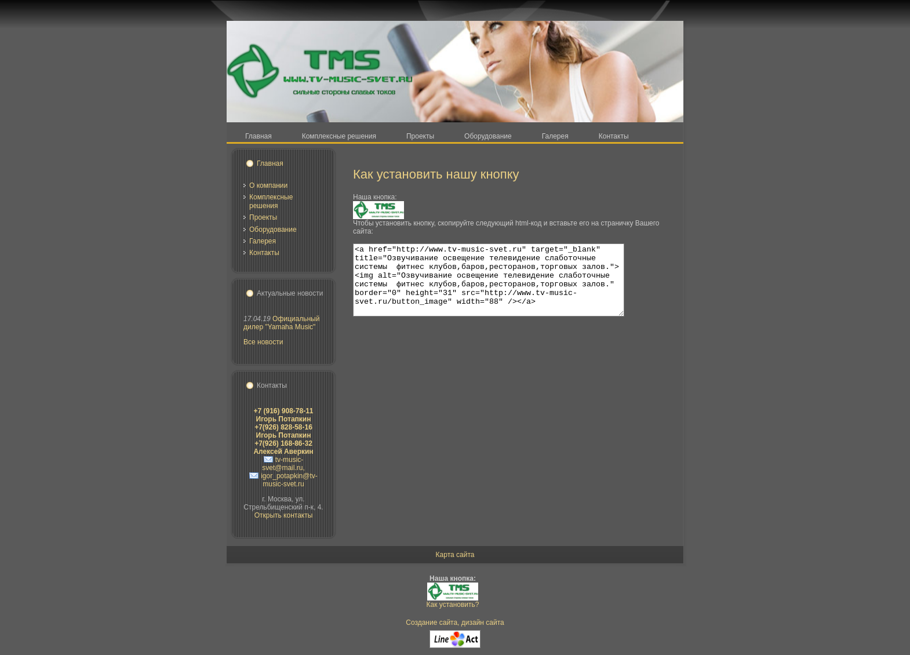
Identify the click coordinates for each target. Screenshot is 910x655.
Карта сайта (455, 555)
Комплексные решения (271, 201)
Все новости (263, 342)
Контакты (264, 253)
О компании (268, 185)
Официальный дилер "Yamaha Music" (281, 323)
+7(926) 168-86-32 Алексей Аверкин (283, 447)
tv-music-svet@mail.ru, (283, 464)
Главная (270, 163)
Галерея (262, 241)
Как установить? (453, 605)
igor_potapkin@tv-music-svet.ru (289, 480)
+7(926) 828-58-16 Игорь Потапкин (283, 431)
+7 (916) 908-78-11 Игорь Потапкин (283, 415)
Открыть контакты (283, 515)
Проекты (263, 217)
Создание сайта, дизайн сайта (455, 622)
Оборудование (273, 229)
